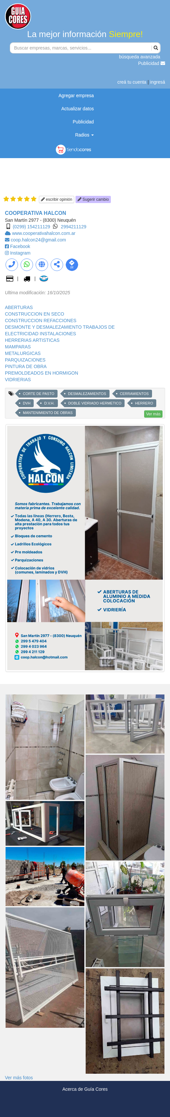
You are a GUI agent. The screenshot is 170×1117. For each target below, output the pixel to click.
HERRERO (144, 403)
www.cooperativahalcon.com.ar (44, 233)
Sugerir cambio (93, 199)
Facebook (20, 246)
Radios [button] (84, 134)
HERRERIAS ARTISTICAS (32, 340)
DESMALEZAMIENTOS (87, 394)
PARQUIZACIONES (25, 359)
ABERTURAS (19, 307)
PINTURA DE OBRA (26, 366)
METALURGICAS (23, 353)
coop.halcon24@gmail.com (38, 239)
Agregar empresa (76, 95)
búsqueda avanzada (139, 56)
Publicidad (151, 63)
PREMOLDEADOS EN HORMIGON (41, 373)
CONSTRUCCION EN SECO (34, 314)
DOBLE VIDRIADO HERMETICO (95, 403)
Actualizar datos (77, 108)
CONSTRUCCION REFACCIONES (40, 320)
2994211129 (73, 226)
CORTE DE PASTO (38, 394)
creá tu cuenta (131, 82)
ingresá (157, 82)
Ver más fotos (19, 1077)
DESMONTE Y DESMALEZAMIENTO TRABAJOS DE (60, 327)
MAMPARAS (18, 346)
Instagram (20, 253)
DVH (26, 403)
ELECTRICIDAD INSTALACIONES (40, 333)
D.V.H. (49, 403)
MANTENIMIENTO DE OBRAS (48, 413)
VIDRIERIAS (18, 379)
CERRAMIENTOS (134, 394)
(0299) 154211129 (31, 226)
